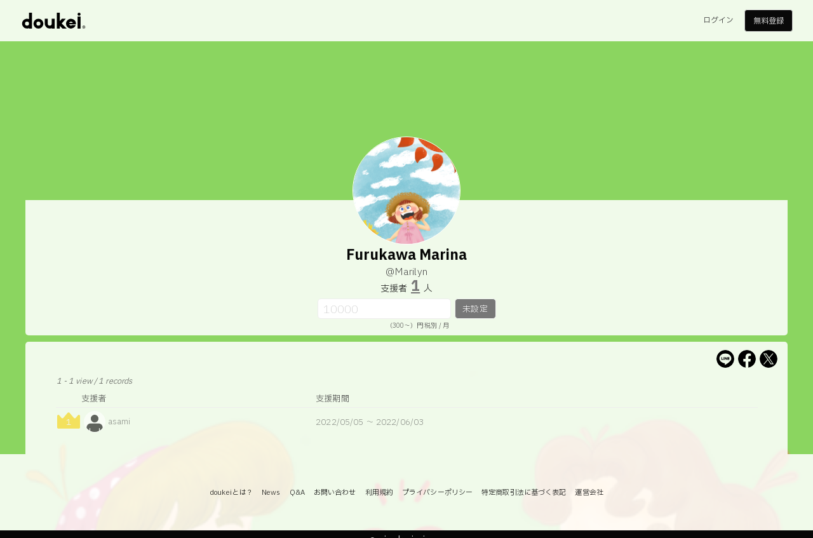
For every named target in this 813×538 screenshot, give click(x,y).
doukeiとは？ (231, 492)
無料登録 (768, 21)
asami (119, 421)
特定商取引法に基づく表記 (523, 492)
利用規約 (379, 492)
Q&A (297, 492)
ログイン (718, 20)
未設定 (474, 309)
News (271, 492)
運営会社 (589, 492)
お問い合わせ (335, 492)
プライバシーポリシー (437, 492)
